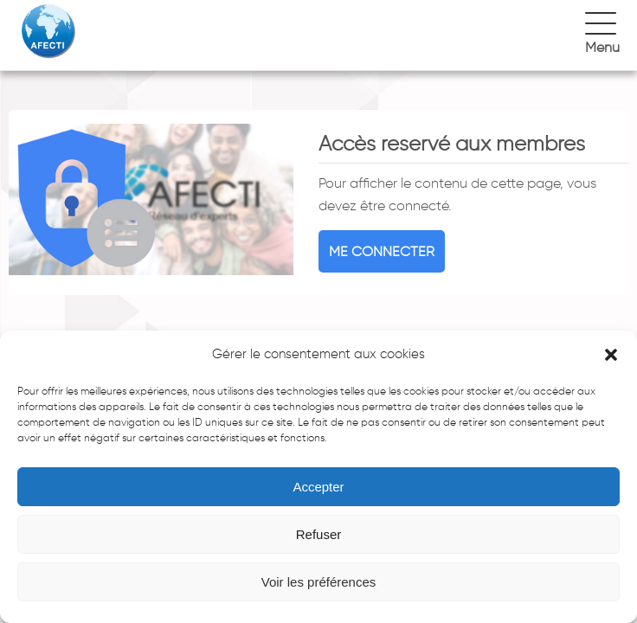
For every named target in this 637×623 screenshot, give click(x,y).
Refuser (319, 534)
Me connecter (381, 251)
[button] (611, 354)
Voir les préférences (318, 582)
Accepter (318, 486)
